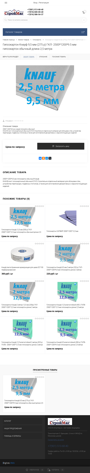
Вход (35, 3)
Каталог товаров (45, 32)
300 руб (22, 275)
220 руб (68, 275)
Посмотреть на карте (56, 440)
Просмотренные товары (45, 370)
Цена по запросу (15, 147)
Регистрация (44, 3)
